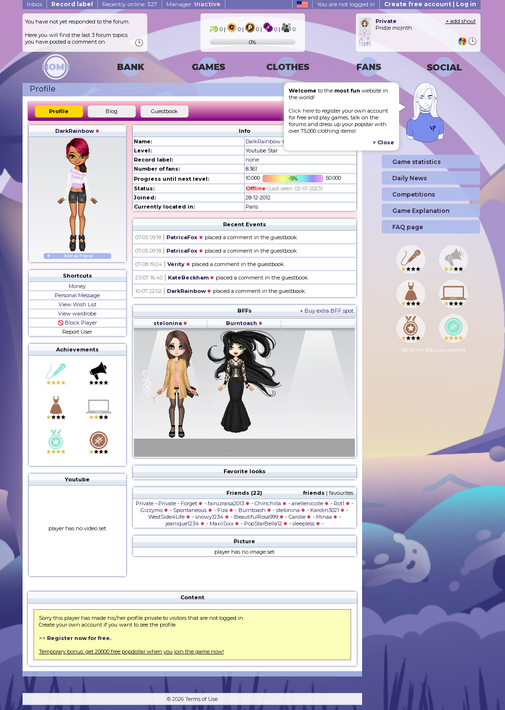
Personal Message (77, 295)
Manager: (193, 4)
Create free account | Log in (430, 4)
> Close (383, 142)
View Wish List (77, 304)
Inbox (34, 4)
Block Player (77, 322)
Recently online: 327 (129, 4)
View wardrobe (77, 313)
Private (144, 503)
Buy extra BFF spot (329, 310)
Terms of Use (201, 699)
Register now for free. (79, 638)
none (252, 159)
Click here (301, 110)
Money (77, 286)
